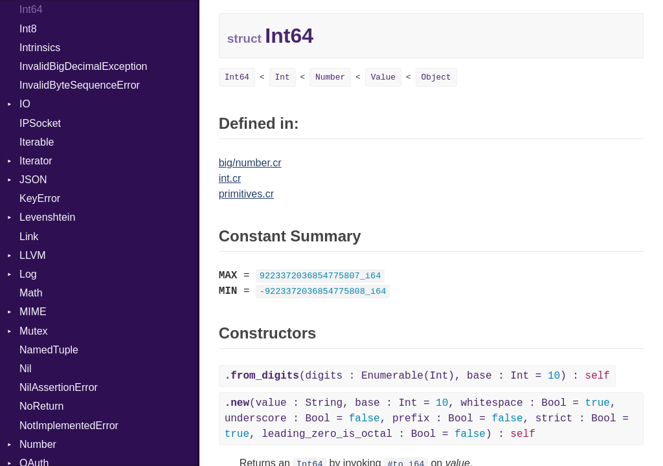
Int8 (28, 28)
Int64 (31, 9)
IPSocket (40, 123)
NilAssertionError (58, 387)
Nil (25, 368)
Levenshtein (47, 217)
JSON (33, 179)
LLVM (32, 255)
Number (37, 444)
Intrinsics (39, 47)
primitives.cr (246, 193)
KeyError (39, 198)
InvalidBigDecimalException (83, 66)
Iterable (36, 142)
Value (383, 77)
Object (436, 77)
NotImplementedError (68, 425)
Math (31, 292)
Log (28, 274)
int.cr (230, 178)
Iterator (35, 160)
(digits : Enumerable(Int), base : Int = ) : (417, 376)
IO (24, 103)
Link (28, 236)
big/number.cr (250, 162)
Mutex (33, 331)
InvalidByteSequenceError (79, 85)
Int (282, 77)
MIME (33, 311)
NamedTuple (48, 349)
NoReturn (41, 406)
